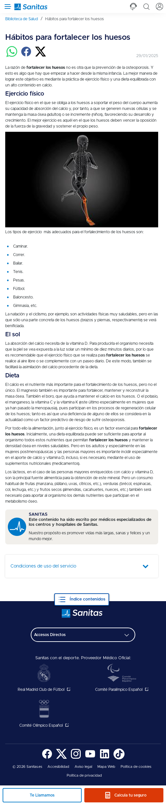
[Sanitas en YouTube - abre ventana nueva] (90, 758)
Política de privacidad (84, 775)
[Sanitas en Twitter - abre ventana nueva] (61, 758)
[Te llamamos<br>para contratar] (133, 6)
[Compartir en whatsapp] (11, 56)
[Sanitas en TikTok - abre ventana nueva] (118, 758)
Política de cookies (136, 766)
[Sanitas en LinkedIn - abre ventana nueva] (104, 758)
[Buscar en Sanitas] (146, 6)
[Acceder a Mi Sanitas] (159, 6)
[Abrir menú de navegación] (6, 6)
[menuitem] (23, 19)
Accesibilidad (58, 766)
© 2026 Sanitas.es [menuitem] (27, 766)
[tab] (133, 6)
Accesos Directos (50, 635)
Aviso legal (83, 766)
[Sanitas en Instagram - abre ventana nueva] (75, 758)
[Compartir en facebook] (26, 56)
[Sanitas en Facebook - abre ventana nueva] (47, 758)
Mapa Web (106, 766)
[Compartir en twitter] (40, 56)
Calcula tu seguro (130, 795)
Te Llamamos (42, 795)
